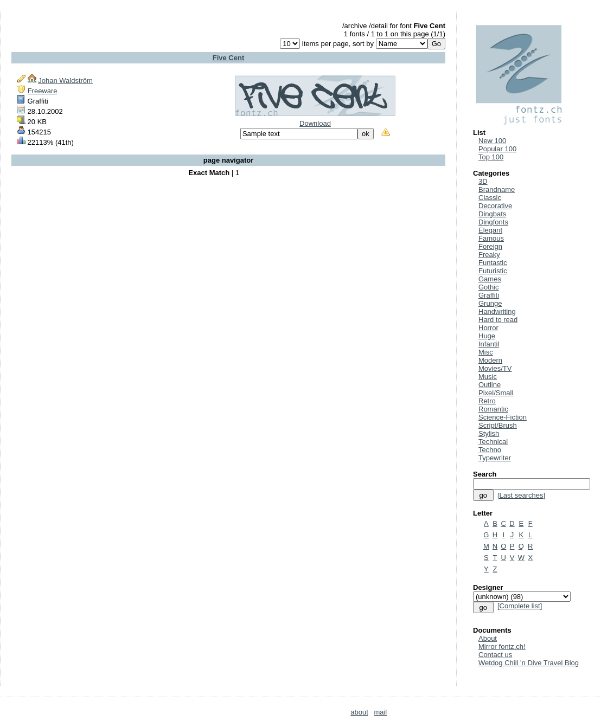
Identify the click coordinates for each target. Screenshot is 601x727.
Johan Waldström (65, 80)
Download (315, 123)
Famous (491, 238)
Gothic (488, 287)
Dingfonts (493, 222)
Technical (493, 442)
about (359, 712)
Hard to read (497, 320)
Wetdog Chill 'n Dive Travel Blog (528, 663)
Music (487, 376)
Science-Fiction (502, 417)
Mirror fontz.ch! (502, 646)
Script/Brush (497, 425)
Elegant (490, 230)
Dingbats (492, 214)
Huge (486, 336)
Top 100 (490, 157)
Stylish (488, 433)
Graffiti (488, 295)
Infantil (488, 344)
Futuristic (492, 271)
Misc (485, 352)
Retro (487, 401)
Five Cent (229, 58)
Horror (488, 328)
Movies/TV (495, 368)
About (487, 638)
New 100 (492, 141)
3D (483, 181)
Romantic (493, 409)
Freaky (489, 254)
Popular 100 (497, 149)
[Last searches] (521, 495)
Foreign (490, 246)
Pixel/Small (495, 393)
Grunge (490, 303)
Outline (489, 385)
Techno (489, 450)
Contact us (495, 655)
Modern (490, 360)
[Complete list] (519, 606)
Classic (489, 198)
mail (380, 712)
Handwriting (497, 311)
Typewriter (494, 458)
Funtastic (492, 263)
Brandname (496, 189)
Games (489, 279)
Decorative (495, 206)
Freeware (42, 91)
